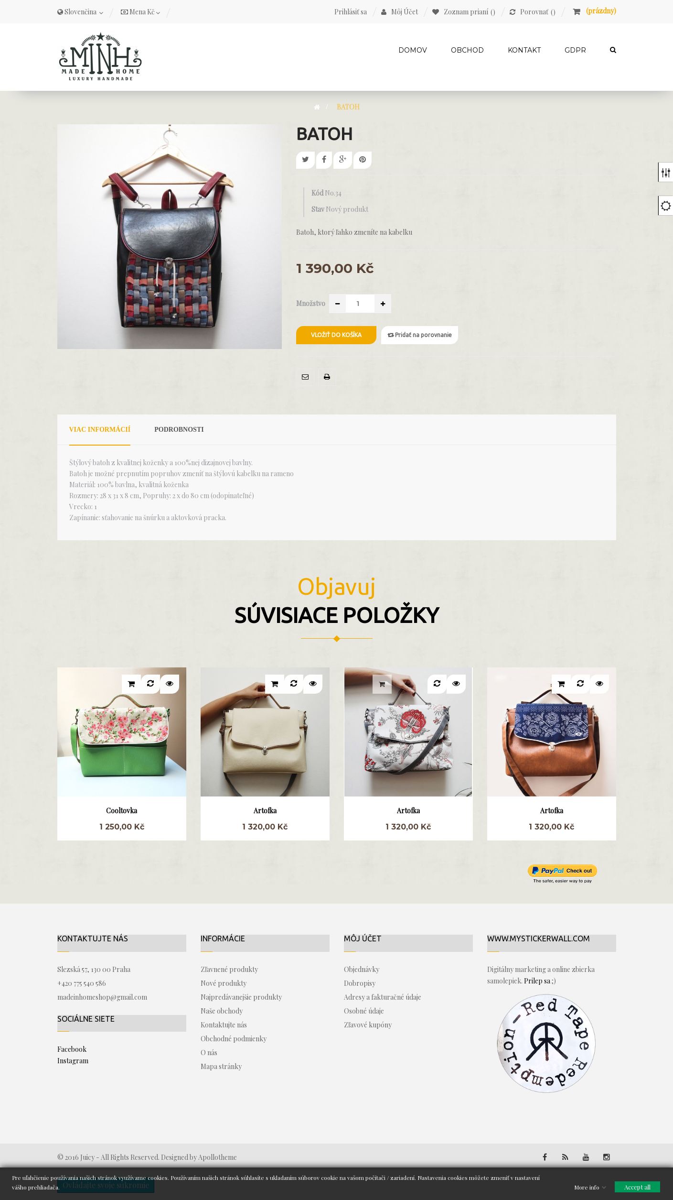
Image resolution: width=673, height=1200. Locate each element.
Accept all (637, 1186)
